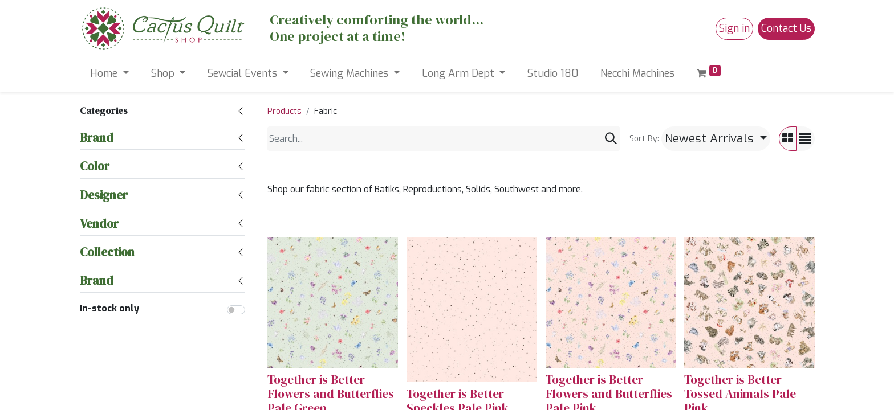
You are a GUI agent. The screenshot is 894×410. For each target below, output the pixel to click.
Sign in (734, 28)
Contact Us (786, 28)
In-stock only (109, 308)
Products (284, 111)
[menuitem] (553, 74)
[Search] (611, 138)
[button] (715, 138)
